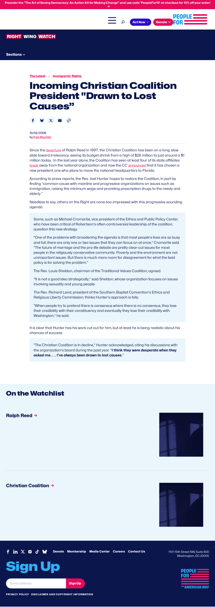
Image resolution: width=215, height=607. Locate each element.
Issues (104, 22)
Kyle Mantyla (42, 138)
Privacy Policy (17, 594)
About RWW (82, 54)
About (88, 22)
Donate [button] (41, 30)
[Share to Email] (60, 121)
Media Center (99, 552)
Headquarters (126, 22)
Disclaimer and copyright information (62, 594)
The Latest (177, 22)
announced (139, 166)
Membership (76, 552)
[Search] (206, 21)
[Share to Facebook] (33, 121)
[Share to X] (51, 121)
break (34, 166)
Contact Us (136, 552)
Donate (58, 552)
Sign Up (75, 584)
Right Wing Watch (153, 22)
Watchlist (58, 54)
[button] (69, 121)
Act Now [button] (19, 30)
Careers (119, 552)
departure (54, 151)
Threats (35, 54)
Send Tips (136, 54)
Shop (192, 22)
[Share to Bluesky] (42, 121)
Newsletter (109, 54)
